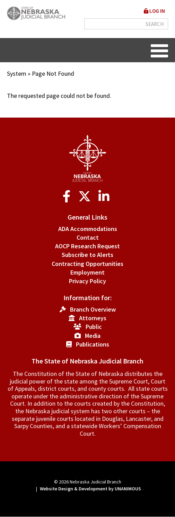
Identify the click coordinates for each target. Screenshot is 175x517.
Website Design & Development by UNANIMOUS (90, 489)
